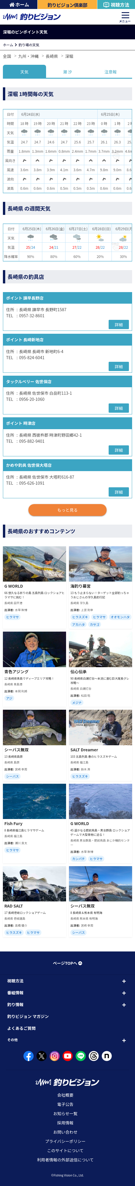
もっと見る (67, 510)
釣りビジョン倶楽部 (67, 4)
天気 (24, 72)
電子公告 (65, 1104)
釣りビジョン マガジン (28, 1016)
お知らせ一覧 (65, 1113)
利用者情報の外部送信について (65, 1160)
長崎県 (52, 56)
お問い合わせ (65, 1132)
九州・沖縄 (28, 56)
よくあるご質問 (21, 1028)
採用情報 (65, 1123)
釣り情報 (15, 1004)
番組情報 (15, 992)
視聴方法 (116, 4)
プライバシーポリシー (65, 1141)
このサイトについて (65, 1150)
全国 (7, 56)
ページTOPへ (67, 963)
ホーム (19, 4)
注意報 (111, 72)
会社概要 (65, 1095)
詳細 (119, 324)
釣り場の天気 (29, 44)
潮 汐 (67, 72)
